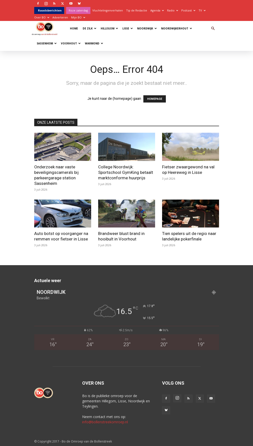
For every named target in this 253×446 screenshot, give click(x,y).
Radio (172, 10)
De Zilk (89, 28)
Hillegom (109, 28)
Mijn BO (78, 17)
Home (74, 28)
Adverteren (60, 17)
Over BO (41, 17)
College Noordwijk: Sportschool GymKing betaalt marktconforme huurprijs (125, 172)
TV (202, 10)
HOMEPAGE (154, 99)
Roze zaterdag (78, 10)
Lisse (127, 28)
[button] (213, 28)
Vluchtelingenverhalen (107, 10)
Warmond (94, 43)
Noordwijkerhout (176, 28)
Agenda (157, 10)
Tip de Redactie (136, 10)
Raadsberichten (50, 10)
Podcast (188, 10)
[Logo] (45, 28)
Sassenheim (47, 43)
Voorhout (71, 43)
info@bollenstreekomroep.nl (105, 422)
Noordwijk (147, 28)
